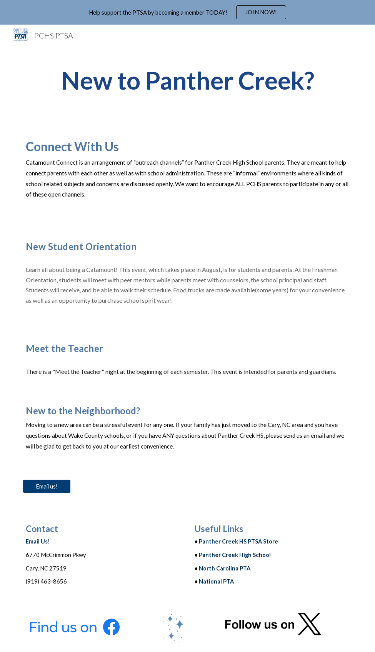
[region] (187, 12)
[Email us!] (46, 486)
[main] (187, 80)
